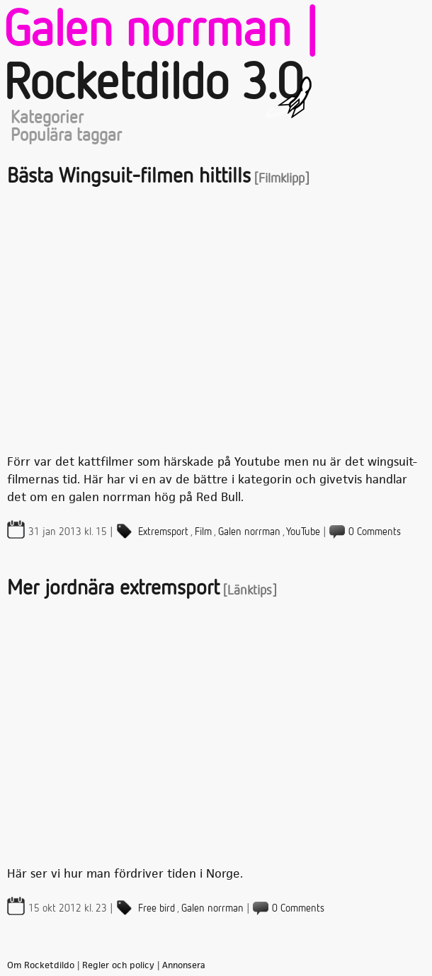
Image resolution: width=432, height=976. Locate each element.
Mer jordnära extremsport (113, 588)
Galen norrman (249, 532)
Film (203, 532)
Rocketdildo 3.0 (153, 85)
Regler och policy (118, 965)
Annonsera (183, 965)
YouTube (303, 532)
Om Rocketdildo (40, 965)
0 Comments (374, 532)
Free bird (156, 908)
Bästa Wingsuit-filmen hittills (129, 177)
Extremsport (163, 532)
